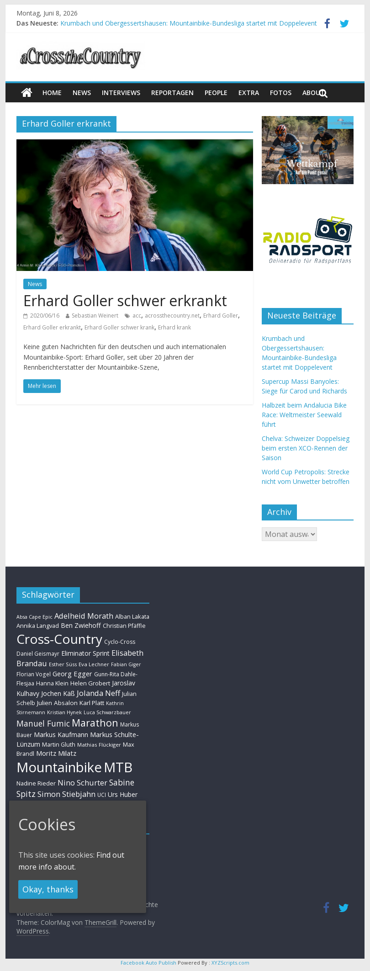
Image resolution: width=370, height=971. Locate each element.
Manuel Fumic (43, 723)
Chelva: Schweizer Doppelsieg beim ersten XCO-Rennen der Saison (305, 448)
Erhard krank (174, 327)
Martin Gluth (58, 744)
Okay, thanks (48, 889)
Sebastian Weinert (95, 315)
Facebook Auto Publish (148, 962)
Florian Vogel (33, 674)
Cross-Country (59, 638)
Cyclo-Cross (119, 642)
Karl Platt (91, 703)
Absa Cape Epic (34, 616)
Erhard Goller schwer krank (119, 327)
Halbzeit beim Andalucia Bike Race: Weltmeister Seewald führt (304, 415)
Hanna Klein (52, 683)
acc (136, 315)
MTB (118, 767)
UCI (101, 794)
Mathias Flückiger (99, 744)
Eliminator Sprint (85, 653)
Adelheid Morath (83, 615)
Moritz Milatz (56, 753)
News (35, 284)
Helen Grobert (90, 683)
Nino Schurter (82, 782)
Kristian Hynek (64, 712)
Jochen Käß (58, 693)
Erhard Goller (220, 315)
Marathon (95, 722)
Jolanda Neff (98, 693)
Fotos (280, 92)
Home (52, 92)
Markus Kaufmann (61, 734)
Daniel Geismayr (37, 653)
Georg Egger (72, 673)
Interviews (121, 92)
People (216, 92)
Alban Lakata (132, 616)
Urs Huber (122, 794)
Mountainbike (59, 767)
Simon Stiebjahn (66, 794)
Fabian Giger (126, 664)
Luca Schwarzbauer (107, 712)
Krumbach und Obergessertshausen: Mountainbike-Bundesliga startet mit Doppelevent (188, 23)
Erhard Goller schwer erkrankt (125, 300)
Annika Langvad (37, 625)
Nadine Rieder (36, 783)
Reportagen (172, 92)
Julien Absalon (57, 703)
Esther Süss (63, 664)
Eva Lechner (94, 664)
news (82, 92)
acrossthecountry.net (172, 315)
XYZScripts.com (230, 962)
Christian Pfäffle (124, 626)
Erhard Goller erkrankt (52, 327)
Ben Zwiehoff (81, 625)
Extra (248, 92)
